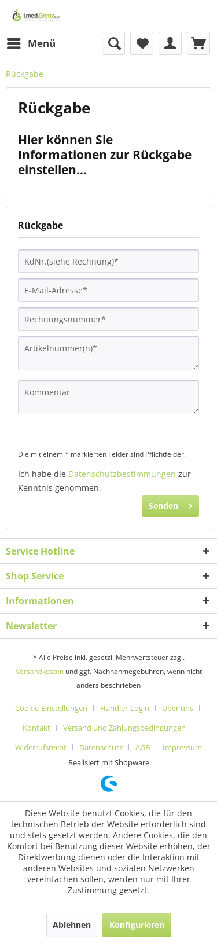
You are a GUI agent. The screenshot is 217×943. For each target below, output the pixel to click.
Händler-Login (124, 708)
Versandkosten (40, 671)
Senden (170, 504)
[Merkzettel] (141, 43)
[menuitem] (30, 43)
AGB (142, 747)
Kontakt (36, 727)
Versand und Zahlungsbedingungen (124, 727)
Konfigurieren (136, 924)
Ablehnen (72, 924)
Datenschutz (101, 747)
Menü (31, 42)
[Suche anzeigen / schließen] (113, 43)
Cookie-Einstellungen (51, 708)
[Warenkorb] (198, 43)
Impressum (182, 747)
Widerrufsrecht (41, 747)
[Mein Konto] (170, 43)
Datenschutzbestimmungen (122, 473)
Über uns (177, 708)
